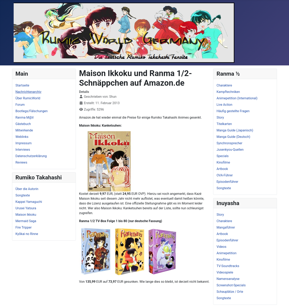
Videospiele (225, 272)
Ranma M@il (24, 117)
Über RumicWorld (27, 98)
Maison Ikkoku (25, 215)
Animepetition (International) (237, 98)
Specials (223, 156)
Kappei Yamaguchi (28, 202)
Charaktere (224, 85)
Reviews (21, 162)
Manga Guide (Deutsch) (233, 137)
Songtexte (22, 195)
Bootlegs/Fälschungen (31, 111)
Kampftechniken (228, 92)
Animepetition (226, 253)
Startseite (22, 85)
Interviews (22, 149)
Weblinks (21, 137)
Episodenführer (227, 182)
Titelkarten (224, 124)
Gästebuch (23, 124)
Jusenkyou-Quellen (230, 149)
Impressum (23, 143)
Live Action (224, 105)
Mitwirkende (24, 130)
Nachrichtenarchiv (28, 92)
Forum (20, 105)
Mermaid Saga (25, 221)
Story (220, 117)
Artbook (222, 169)
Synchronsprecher (229, 143)
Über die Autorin (26, 189)
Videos (221, 247)
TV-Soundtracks (228, 266)
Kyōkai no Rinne (26, 234)
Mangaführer (226, 227)
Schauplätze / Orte (230, 292)
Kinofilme (223, 162)
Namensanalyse (228, 279)
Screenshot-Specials (231, 285)
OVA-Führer (225, 175)
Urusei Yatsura (25, 208)
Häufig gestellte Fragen (233, 111)
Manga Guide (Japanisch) (235, 130)
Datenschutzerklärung (31, 156)
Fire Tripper (23, 227)
